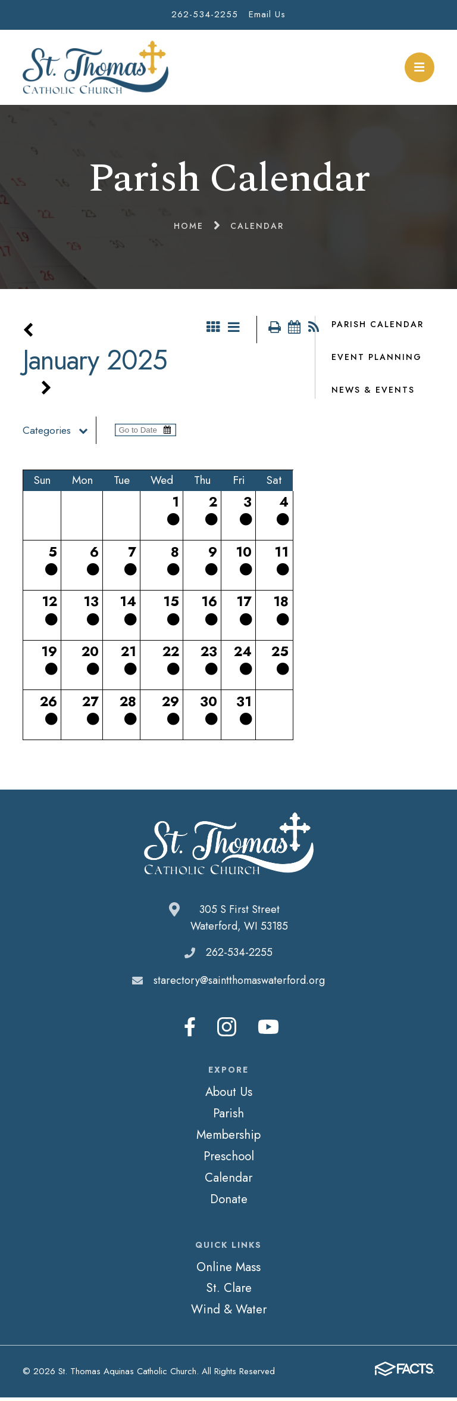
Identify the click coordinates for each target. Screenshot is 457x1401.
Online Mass (228, 1270)
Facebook (190, 1030)
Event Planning (376, 357)
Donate (229, 1202)
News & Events (373, 390)
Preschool (229, 1160)
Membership (228, 1138)
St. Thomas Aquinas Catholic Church (95, 67)
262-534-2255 (204, 14)
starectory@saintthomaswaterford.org (239, 984)
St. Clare (229, 1291)
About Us (228, 1095)
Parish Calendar (377, 324)
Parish (228, 1117)
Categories (59, 433)
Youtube (268, 1030)
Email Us (267, 14)
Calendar (228, 1181)
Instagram (226, 1030)
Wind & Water (229, 1313)
